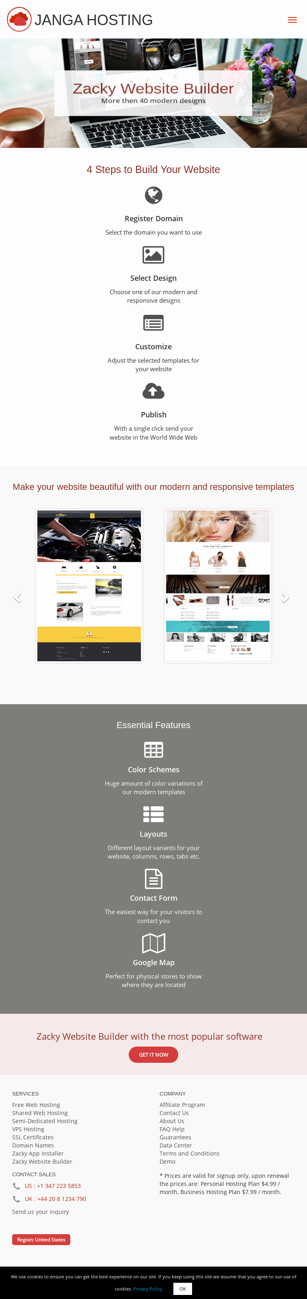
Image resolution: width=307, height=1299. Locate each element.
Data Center (176, 1145)
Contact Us (174, 1113)
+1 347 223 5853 (59, 1186)
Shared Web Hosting (40, 1113)
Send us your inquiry (40, 1212)
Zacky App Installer (38, 1153)
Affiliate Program (182, 1105)
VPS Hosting (28, 1129)
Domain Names (33, 1145)
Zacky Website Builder (42, 1161)
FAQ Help (172, 1129)
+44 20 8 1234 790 (61, 1199)
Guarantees (175, 1137)
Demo (167, 1161)
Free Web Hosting (36, 1105)
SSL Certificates (33, 1137)
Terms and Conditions (190, 1153)
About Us (172, 1121)
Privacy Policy (147, 1289)
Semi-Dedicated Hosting (45, 1121)
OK (182, 1289)
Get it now (153, 1054)
